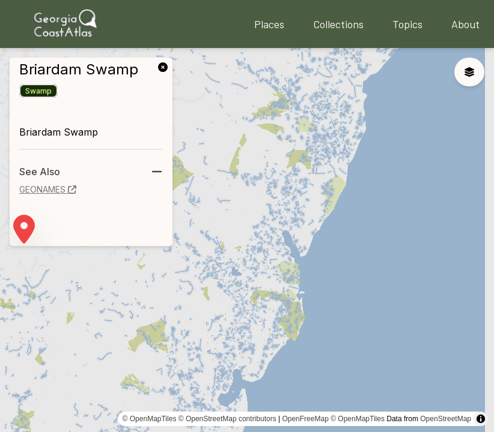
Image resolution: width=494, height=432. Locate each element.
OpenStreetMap (445, 419)
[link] (165, 66)
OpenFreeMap (305, 419)
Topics (407, 24)
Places (269, 24)
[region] (247, 240)
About (465, 24)
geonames (47, 189)
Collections (338, 24)
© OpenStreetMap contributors (227, 419)
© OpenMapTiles (150, 419)
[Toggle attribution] (481, 419)
